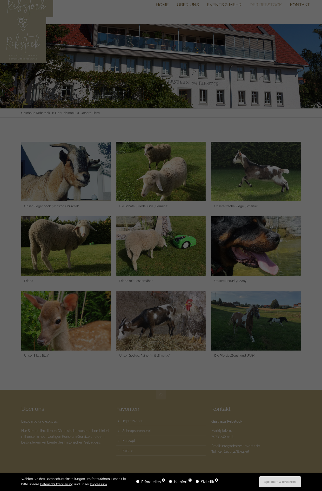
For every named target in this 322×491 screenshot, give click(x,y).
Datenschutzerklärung (56, 484)
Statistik (207, 482)
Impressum (98, 484)
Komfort (181, 482)
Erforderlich (151, 482)
